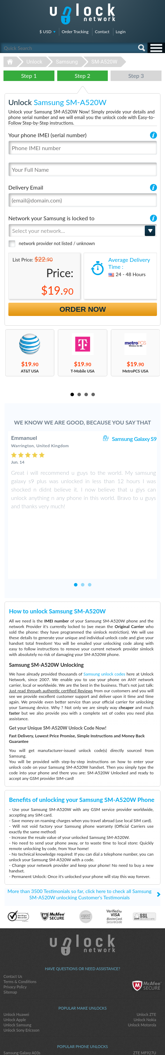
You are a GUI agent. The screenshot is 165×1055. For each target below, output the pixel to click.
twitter (82, 1038)
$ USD (45, 31)
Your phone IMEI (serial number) (47, 135)
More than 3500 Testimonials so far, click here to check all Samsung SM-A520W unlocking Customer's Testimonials (80, 847)
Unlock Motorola (142, 977)
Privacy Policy (15, 939)
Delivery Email (25, 187)
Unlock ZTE (146, 967)
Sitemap (10, 945)
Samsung (67, 62)
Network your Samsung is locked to (51, 218)
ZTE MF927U (144, 1005)
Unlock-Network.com (82, 897)
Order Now (83, 309)
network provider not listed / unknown (57, 243)
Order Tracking (75, 31)
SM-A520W (104, 62)
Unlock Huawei (16, 967)
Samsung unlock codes (104, 626)
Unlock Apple (14, 972)
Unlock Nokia (145, 972)
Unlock (35, 62)
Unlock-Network (82, 13)
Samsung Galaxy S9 (134, 438)
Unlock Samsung (17, 977)
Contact (102, 31)
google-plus (96, 1038)
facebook (68, 1038)
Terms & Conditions (20, 934)
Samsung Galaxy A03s (21, 1005)
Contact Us (12, 929)
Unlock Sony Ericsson (21, 983)
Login (121, 31)
